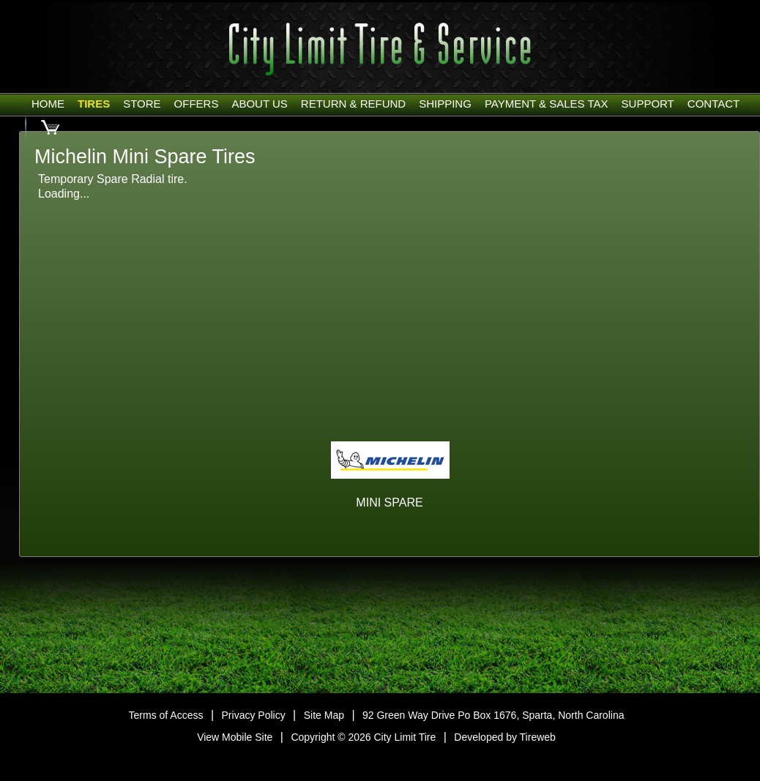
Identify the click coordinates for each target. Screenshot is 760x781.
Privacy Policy (254, 715)
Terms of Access (166, 715)
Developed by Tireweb (505, 737)
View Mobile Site (234, 737)
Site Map (324, 715)
